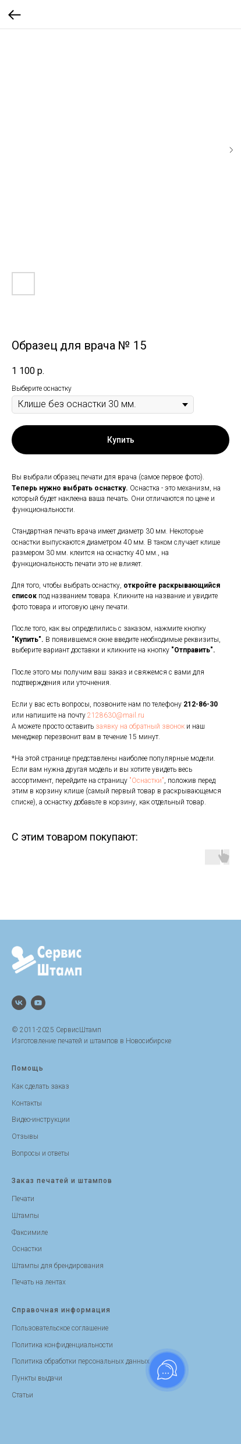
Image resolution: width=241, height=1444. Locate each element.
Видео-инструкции (41, 1119)
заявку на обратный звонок (140, 726)
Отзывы (25, 1136)
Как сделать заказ (40, 1086)
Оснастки (27, 1249)
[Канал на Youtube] (38, 1002)
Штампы (25, 1216)
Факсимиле (30, 1232)
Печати (23, 1199)
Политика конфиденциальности (62, 1345)
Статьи (22, 1395)
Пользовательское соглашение (60, 1328)
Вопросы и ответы (40, 1153)
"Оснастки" (146, 780)
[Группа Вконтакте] (19, 1002)
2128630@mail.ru (115, 715)
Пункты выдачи (37, 1378)
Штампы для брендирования (58, 1266)
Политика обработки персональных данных (81, 1361)
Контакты (27, 1103)
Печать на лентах (39, 1282)
